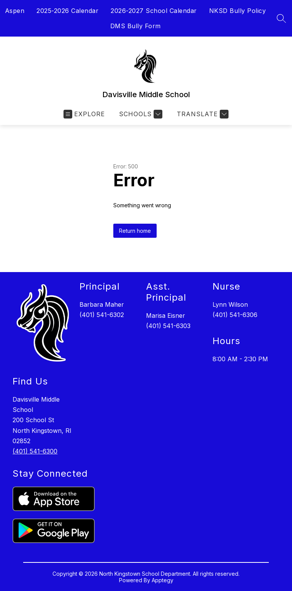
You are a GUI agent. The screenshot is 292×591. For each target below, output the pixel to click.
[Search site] (281, 18)
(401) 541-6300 (35, 451)
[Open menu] (84, 114)
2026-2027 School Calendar (154, 10)
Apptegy (162, 580)
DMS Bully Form (135, 26)
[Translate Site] (202, 114)
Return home (135, 230)
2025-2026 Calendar (67, 10)
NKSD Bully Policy (237, 10)
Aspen (15, 10)
